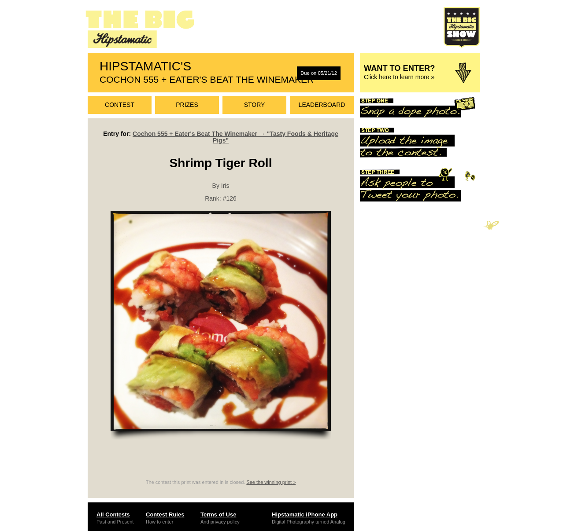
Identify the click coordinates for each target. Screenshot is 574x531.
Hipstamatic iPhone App (304, 514)
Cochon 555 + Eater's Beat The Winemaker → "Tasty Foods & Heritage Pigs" (235, 137)
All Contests (113, 514)
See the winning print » (271, 482)
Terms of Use (218, 514)
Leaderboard (322, 104)
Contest (119, 104)
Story (254, 104)
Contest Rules (165, 514)
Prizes (187, 104)
